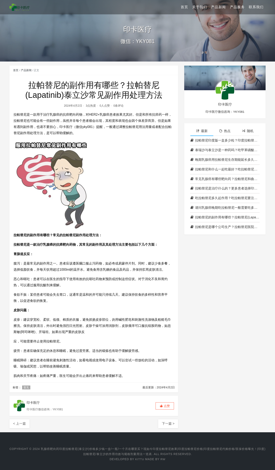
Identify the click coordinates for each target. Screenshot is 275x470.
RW (163, 459)
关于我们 (199, 7)
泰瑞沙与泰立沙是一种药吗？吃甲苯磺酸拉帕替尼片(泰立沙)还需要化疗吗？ (224, 150)
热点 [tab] (225, 131)
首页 (184, 7)
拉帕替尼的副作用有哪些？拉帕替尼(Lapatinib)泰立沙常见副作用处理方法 (224, 217)
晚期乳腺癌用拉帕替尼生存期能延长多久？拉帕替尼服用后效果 (224, 159)
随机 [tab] (247, 131)
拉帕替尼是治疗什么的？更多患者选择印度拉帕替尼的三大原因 (224, 188)
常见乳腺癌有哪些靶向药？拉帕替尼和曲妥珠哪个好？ (224, 179)
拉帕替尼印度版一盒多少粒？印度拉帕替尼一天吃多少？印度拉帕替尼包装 (224, 140)
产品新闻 (218, 7)
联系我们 (256, 7)
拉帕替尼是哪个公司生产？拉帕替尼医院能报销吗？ (224, 227)
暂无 (26, 387)
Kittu (139, 459)
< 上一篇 (19, 423)
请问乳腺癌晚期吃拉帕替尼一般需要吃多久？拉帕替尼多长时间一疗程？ (224, 207)
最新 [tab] (202, 131)
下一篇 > (168, 423)
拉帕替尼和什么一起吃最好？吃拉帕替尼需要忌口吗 (224, 169)
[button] (165, 406)
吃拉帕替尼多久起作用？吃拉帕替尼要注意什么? (224, 198)
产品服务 (237, 7)
